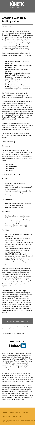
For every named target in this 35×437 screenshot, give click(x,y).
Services (25, 413)
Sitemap (13, 422)
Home (5, 413)
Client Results (15, 413)
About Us (6, 416)
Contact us (5, 333)
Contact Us (16, 416)
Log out (18, 422)
